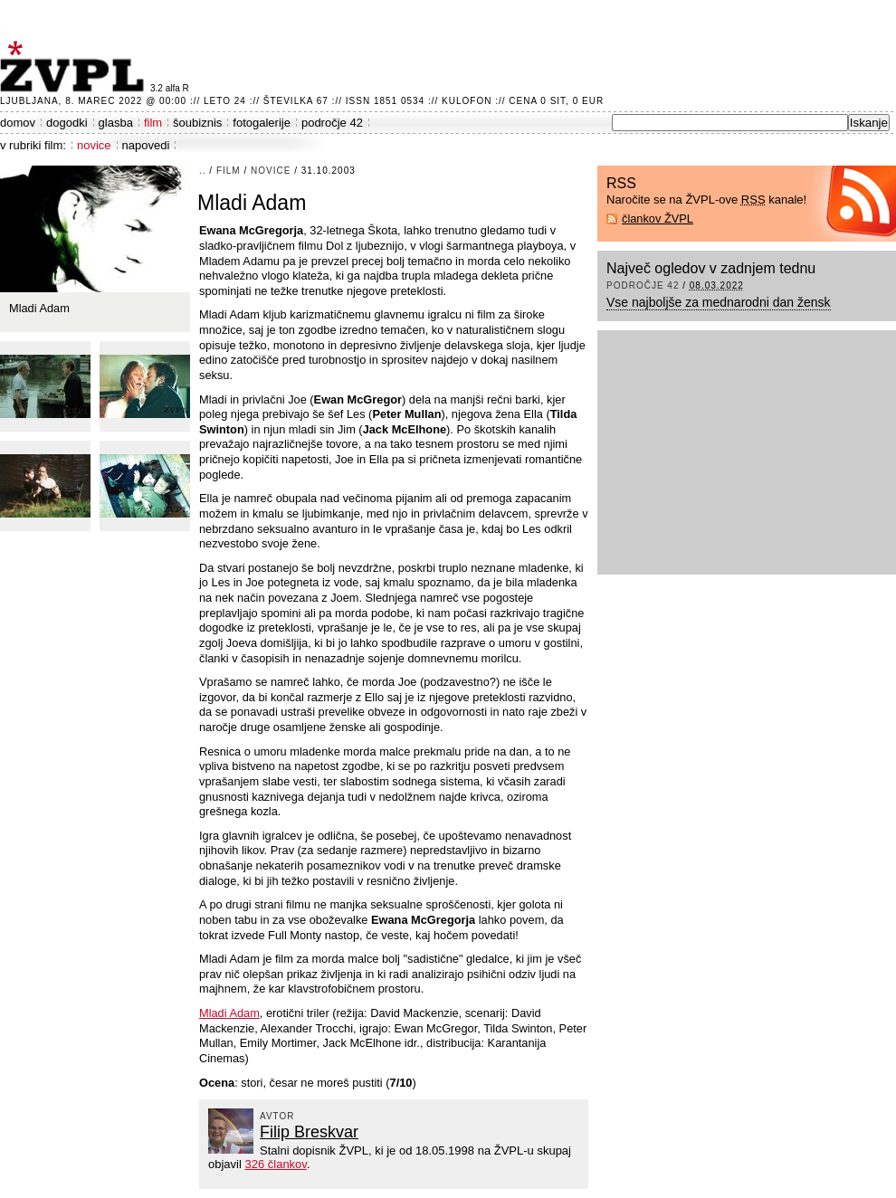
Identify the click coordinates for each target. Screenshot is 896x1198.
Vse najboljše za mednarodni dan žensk (718, 302)
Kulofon (466, 101)
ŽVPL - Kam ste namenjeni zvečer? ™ (75, 66)
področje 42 (332, 122)
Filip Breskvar (309, 1132)
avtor (277, 1116)
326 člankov (275, 1164)
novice (94, 145)
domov (17, 122)
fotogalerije (262, 122)
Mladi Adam (229, 1013)
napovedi (146, 145)
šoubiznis (197, 122)
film (153, 122)
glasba (116, 122)
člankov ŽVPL (657, 218)
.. (202, 171)
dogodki (67, 122)
